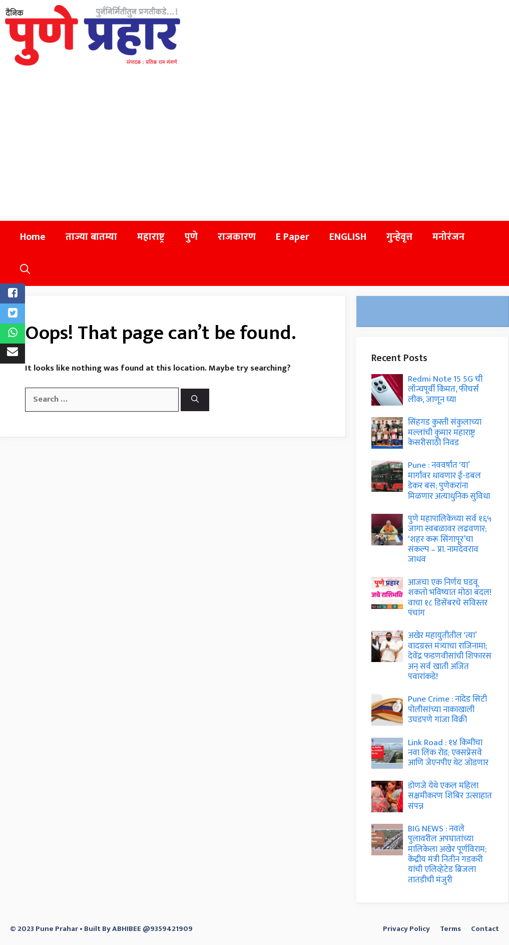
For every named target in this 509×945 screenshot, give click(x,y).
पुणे (191, 236)
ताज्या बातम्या (91, 236)
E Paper (292, 236)
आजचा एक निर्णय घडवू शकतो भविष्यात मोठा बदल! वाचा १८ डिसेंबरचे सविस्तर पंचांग (449, 597)
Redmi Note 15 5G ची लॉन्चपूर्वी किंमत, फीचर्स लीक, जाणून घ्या (445, 389)
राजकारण (237, 236)
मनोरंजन (448, 236)
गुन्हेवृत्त (399, 236)
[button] (25, 269)
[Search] (195, 400)
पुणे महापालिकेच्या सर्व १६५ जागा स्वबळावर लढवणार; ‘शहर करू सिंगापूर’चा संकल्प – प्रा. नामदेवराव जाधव (449, 539)
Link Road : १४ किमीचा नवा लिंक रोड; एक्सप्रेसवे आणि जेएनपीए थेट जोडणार (448, 753)
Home (33, 236)
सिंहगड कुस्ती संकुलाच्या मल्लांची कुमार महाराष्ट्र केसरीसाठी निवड (444, 432)
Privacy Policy (406, 928)
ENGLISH (347, 236)
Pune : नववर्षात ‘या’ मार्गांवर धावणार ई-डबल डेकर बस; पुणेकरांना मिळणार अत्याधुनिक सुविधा (449, 480)
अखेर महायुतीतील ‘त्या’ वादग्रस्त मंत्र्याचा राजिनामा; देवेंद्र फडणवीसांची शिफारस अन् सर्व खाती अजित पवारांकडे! (449, 656)
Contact (485, 928)
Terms (450, 928)
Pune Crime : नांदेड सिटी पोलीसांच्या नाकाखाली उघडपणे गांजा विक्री (447, 709)
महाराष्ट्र (151, 236)
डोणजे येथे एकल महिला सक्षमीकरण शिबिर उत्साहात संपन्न (450, 796)
